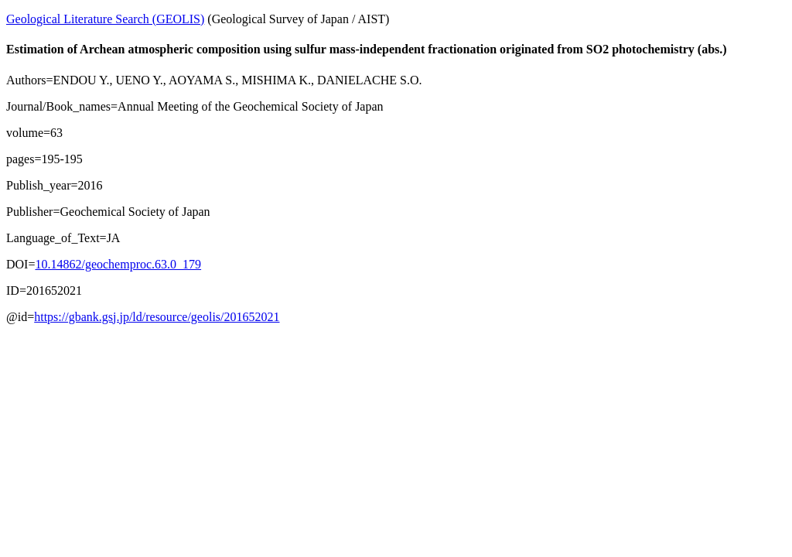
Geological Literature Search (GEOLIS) (105, 19)
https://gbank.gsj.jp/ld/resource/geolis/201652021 (156, 316)
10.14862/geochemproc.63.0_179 (118, 264)
